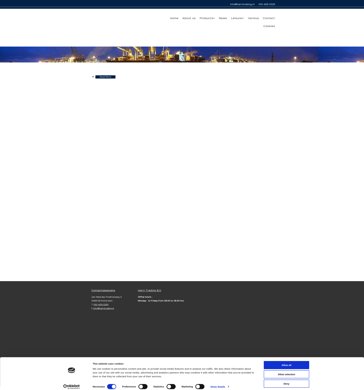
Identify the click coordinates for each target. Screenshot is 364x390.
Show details (217, 342)
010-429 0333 (267, 4)
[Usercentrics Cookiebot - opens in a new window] (71, 342)
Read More (105, 77)
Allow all (286, 321)
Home (174, 18)
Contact (269, 18)
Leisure (236, 18)
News (223, 18)
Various (253, 18)
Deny (286, 339)
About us (189, 18)
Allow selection (286, 330)
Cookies (269, 26)
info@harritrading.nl (242, 4)
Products (206, 18)
